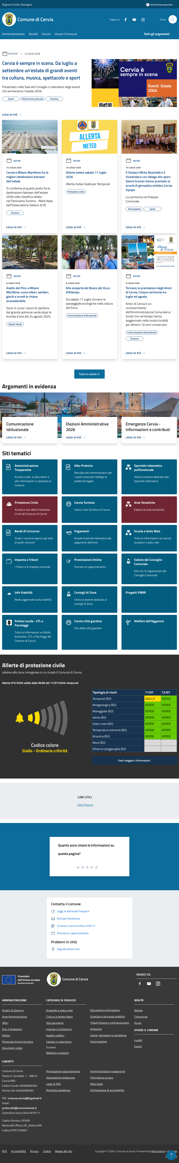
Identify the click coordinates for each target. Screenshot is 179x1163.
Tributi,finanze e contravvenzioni (109, 1023)
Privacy (34, 1151)
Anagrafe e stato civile (59, 1010)
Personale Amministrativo (17, 1042)
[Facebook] (124, 19)
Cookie (47, 1151)
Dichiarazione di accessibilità (107, 1090)
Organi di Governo (13, 1010)
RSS (4, 1151)
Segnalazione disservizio (60, 1078)
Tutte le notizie (89, 374)
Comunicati (141, 1017)
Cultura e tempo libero (59, 1017)
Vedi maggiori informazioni (134, 760)
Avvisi (137, 1023)
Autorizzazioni (98, 1041)
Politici (6, 1035)
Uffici (5, 1023)
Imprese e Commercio (59, 1029)
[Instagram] (141, 19)
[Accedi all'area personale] (159, 5)
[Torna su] (171, 1155)
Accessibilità (18, 1151)
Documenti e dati (12, 1048)
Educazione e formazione (105, 1010)
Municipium (158, 1151)
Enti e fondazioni (12, 1029)
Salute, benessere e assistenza (108, 1035)
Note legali (96, 1084)
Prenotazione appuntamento (63, 1071)
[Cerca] (173, 19)
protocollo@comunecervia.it (19, 1108)
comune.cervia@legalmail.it (25, 1098)
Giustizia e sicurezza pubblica (107, 1016)
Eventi (138, 1046)
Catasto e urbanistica (58, 1042)
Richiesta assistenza (58, 1090)
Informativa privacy (101, 1078)
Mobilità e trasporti (57, 1053)
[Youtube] (132, 19)
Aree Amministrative (14, 1017)
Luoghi (138, 1040)
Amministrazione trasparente (107, 1071)
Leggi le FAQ (53, 1084)
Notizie (13, 53)
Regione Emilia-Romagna (17, 4)
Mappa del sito (63, 1151)
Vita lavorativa (54, 1023)
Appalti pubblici (55, 1035)
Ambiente (96, 1029)
